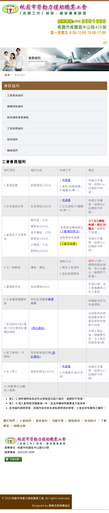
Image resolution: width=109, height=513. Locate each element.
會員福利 (41, 420)
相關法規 (19, 426)
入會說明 (25, 420)
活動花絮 (58, 420)
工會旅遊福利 (15, 128)
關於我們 (9, 420)
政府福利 (12, 139)
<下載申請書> (68, 243)
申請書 (66, 180)
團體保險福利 (15, 106)
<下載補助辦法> (70, 231)
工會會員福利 (15, 95)
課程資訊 (74, 420)
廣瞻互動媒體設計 (59, 505)
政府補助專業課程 (18, 117)
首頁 (7, 75)
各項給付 (90, 420)
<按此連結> (38, 328)
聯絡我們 (12, 150)
